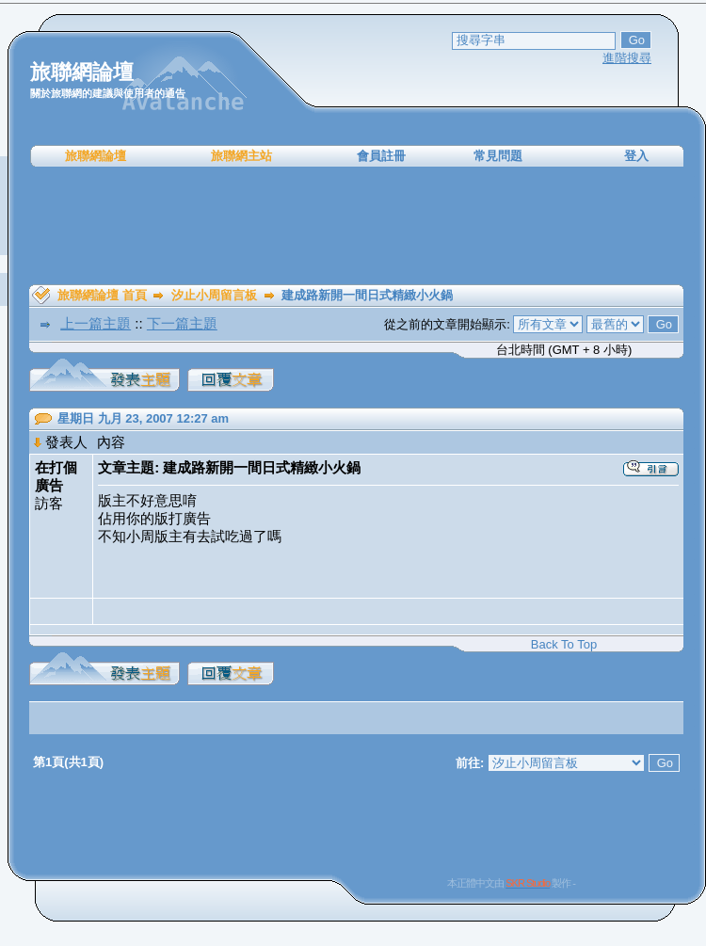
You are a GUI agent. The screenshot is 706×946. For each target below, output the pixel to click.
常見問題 (497, 156)
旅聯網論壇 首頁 (102, 295)
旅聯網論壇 (95, 156)
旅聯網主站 (241, 156)
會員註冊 (381, 156)
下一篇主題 (182, 323)
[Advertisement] (356, 226)
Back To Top (564, 644)
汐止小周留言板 (214, 295)
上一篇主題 (95, 323)
